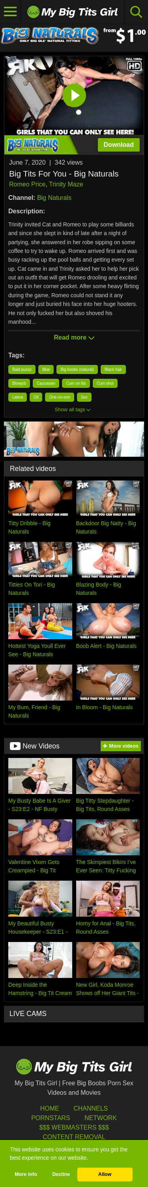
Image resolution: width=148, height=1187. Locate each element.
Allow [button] (105, 1174)
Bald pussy (22, 369)
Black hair (113, 369)
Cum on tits (76, 383)
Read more (74, 337)
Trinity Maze (66, 184)
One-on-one (59, 397)
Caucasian (46, 383)
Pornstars (50, 1118)
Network (100, 1118)
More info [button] (26, 1174)
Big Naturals (54, 197)
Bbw (46, 369)
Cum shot (105, 383)
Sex (84, 397)
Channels (90, 1108)
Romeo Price (27, 184)
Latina (17, 397)
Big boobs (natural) (77, 369)
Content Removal (74, 1137)
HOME (49, 1108)
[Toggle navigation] (10, 12)
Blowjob (19, 383)
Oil (36, 397)
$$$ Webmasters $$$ (74, 1127)
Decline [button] (61, 1174)
